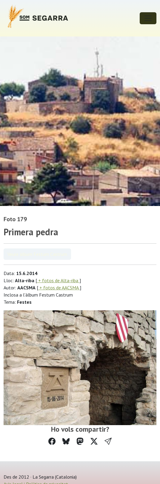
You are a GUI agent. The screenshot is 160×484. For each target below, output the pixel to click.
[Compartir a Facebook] (52, 441)
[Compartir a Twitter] (94, 441)
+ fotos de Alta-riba (58, 280)
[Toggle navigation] (148, 18)
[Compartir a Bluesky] (66, 441)
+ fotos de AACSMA (59, 288)
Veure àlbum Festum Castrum (37, 254)
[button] (108, 441)
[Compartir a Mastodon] (80, 441)
